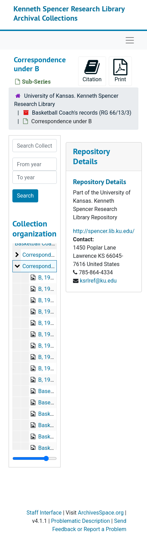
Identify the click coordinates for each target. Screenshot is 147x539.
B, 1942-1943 (54, 345)
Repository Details (91, 156)
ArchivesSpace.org (101, 512)
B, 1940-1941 (54, 311)
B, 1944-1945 (54, 368)
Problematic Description (80, 521)
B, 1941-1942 (54, 334)
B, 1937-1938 (54, 277)
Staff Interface (44, 512)
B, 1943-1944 (54, 357)
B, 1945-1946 (54, 380)
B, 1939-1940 (54, 300)
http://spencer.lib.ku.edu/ (104, 231)
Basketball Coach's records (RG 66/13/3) (82, 112)
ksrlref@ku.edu (98, 280)
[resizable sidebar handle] (34, 458)
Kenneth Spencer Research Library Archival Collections (69, 13)
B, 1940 (47, 323)
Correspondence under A (52, 255)
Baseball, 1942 (56, 402)
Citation (92, 71)
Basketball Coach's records (48, 243)
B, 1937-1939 (54, 289)
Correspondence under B (52, 266)
